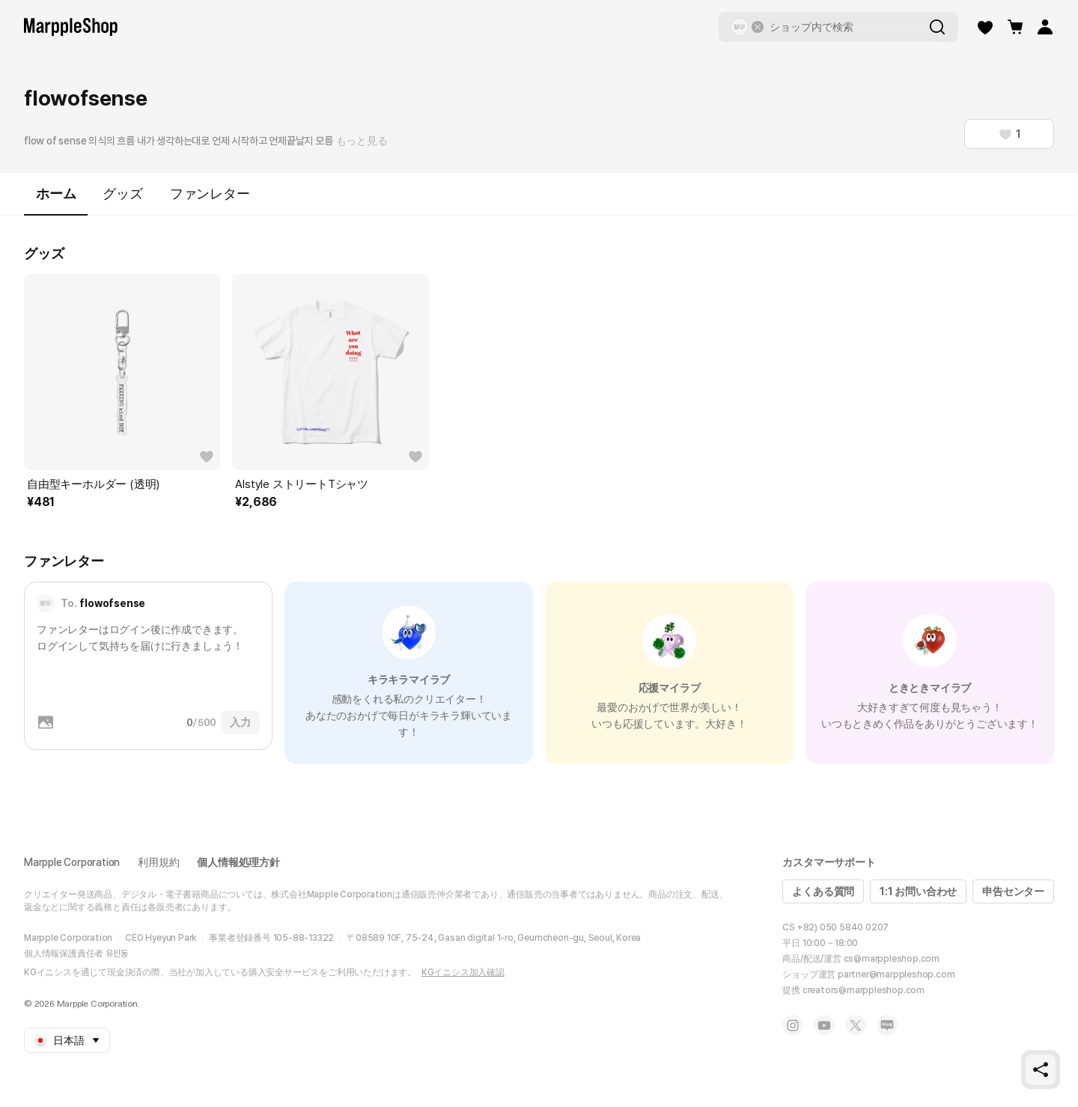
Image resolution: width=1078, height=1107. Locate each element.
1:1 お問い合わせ (918, 891)
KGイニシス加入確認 (463, 972)
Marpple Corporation (72, 862)
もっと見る (362, 141)
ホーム (56, 200)
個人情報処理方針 (238, 862)
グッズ (122, 193)
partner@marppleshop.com (896, 974)
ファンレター (210, 193)
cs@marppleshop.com (892, 959)
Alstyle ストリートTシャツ (301, 484)
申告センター (1013, 891)
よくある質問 (823, 891)
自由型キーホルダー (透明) (93, 484)
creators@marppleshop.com (864, 990)
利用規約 (158, 862)
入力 (240, 722)
